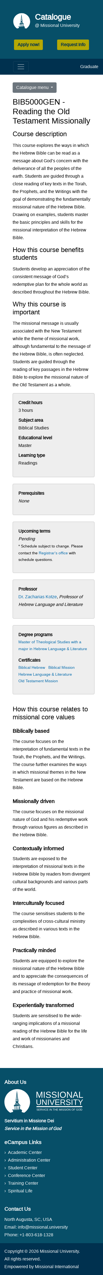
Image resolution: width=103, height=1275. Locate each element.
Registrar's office (53, 553)
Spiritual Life (20, 1191)
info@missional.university (43, 1227)
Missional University (59, 1251)
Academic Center (25, 1152)
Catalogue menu (33, 87)
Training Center (23, 1183)
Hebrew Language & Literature (45, 674)
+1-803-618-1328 (36, 1234)
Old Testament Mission (38, 681)
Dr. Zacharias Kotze (37, 596)
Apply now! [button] (28, 44)
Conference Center (26, 1175)
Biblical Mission (61, 667)
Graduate (89, 66)
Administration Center (29, 1160)
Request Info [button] (73, 44)
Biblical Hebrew (31, 667)
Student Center (22, 1167)
